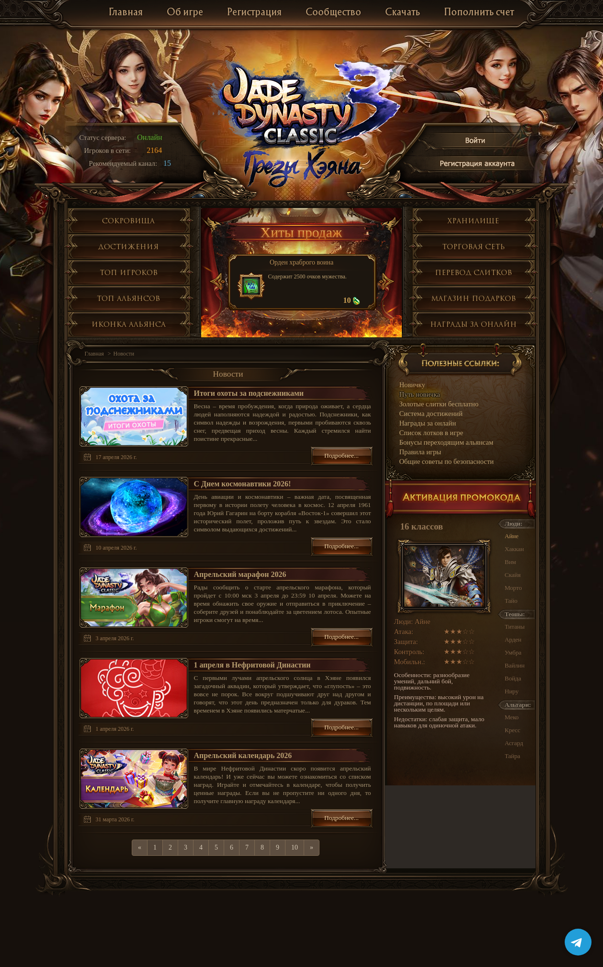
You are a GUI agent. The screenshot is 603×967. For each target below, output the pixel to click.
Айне (512, 536)
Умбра (513, 652)
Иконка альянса (128, 324)
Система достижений (431, 413)
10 (294, 847)
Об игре (185, 12)
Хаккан (514, 549)
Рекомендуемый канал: (123, 163)
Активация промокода (460, 499)
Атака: (403, 631)
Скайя (513, 574)
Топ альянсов (128, 298)
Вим (510, 561)
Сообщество (333, 12)
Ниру (512, 691)
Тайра (512, 756)
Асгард (514, 743)
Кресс (513, 730)
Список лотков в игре (431, 433)
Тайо (511, 600)
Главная (126, 12)
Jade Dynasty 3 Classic (302, 105)
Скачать (402, 12)
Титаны (515, 626)
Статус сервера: (103, 137)
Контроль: (409, 652)
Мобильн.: (409, 662)
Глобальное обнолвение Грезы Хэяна (301, 167)
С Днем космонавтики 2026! (242, 484)
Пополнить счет (479, 12)
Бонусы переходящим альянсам (446, 442)
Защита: (406, 641)
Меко (512, 717)
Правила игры (420, 452)
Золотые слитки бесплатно (439, 404)
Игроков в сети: (107, 150)
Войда (513, 678)
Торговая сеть (473, 246)
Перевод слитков (473, 272)
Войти (475, 142)
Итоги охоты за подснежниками (249, 393)
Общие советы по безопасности (446, 461)
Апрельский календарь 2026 (243, 755)
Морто (513, 587)
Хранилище (473, 220)
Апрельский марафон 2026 (240, 574)
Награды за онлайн (473, 324)
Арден (513, 639)
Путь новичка (419, 394)
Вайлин (515, 665)
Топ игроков (129, 272)
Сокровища (128, 220)
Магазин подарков (473, 298)
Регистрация (254, 12)
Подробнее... (341, 455)
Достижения (128, 246)
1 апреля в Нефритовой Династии (252, 665)
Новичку (412, 385)
